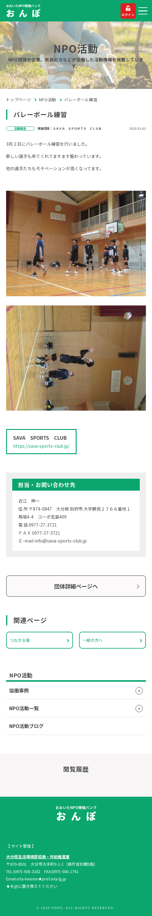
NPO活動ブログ (26, 726)
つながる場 (20, 640)
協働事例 (19, 690)
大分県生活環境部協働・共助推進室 (38, 857)
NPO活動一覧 (24, 708)
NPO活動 (47, 99)
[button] (142, 11)
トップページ (18, 99)
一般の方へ (93, 640)
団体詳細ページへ (76, 586)
